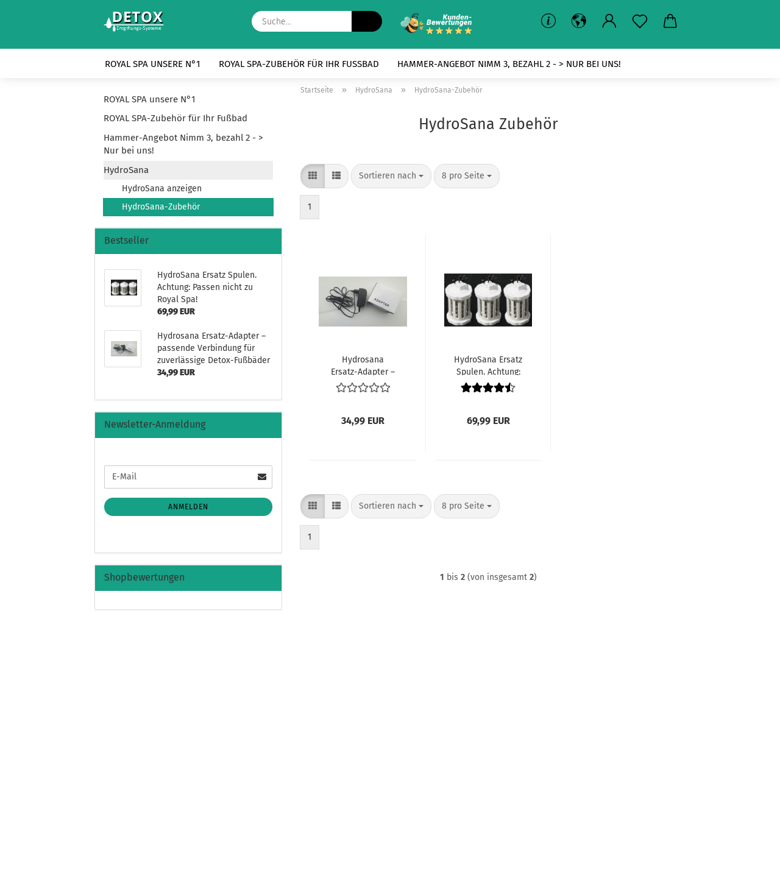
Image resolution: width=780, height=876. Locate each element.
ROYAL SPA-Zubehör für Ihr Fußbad (299, 63)
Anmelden (188, 507)
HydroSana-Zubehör (161, 207)
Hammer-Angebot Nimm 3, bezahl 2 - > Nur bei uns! (509, 63)
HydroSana (126, 169)
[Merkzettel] (640, 21)
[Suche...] (367, 21)
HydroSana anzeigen (162, 188)
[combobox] (391, 176)
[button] (609, 21)
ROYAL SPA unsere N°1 (152, 63)
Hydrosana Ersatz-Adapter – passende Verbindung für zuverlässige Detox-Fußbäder (363, 365)
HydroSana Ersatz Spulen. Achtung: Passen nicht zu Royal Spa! (488, 365)
